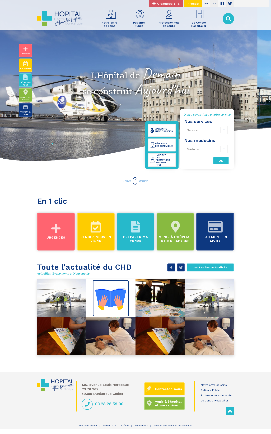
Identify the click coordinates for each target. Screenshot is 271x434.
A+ (206, 3)
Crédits (125, 425)
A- (214, 3)
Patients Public (210, 390)
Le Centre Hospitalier (214, 400)
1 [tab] (39, 144)
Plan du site (109, 425)
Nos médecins (199, 140)
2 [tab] (44, 144)
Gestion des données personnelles (173, 425)
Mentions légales (88, 425)
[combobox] (206, 130)
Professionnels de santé (216, 395)
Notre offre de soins (214, 385)
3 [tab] (48, 144)
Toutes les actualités (210, 267)
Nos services (198, 121)
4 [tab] (53, 144)
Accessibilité (141, 425)
